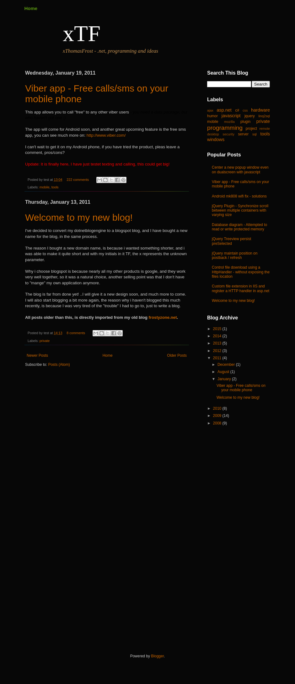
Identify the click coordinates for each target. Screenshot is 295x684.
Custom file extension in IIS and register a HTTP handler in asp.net (240, 288)
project (251, 128)
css (245, 110)
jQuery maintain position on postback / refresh (234, 255)
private (45, 341)
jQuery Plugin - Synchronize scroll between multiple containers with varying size (240, 210)
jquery (249, 116)
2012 (218, 351)
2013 (218, 343)
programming (225, 127)
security (228, 134)
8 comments (76, 333)
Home (31, 8)
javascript (231, 115)
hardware (260, 110)
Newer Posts (37, 355)
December (226, 364)
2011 (218, 358)
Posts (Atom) (59, 364)
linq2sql (264, 116)
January (224, 379)
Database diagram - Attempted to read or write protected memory (239, 227)
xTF (81, 33)
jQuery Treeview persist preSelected (231, 241)
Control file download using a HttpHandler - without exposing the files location (241, 272)
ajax (210, 110)
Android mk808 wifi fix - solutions (239, 196)
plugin (245, 121)
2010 (218, 408)
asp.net (224, 110)
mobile (45, 187)
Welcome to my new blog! (79, 217)
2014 (218, 336)
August (223, 372)
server (243, 134)
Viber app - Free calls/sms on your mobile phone (241, 387)
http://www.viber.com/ (106, 135)
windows (215, 139)
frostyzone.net (162, 317)
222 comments (78, 180)
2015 (218, 329)
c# (237, 110)
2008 (218, 423)
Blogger (157, 656)
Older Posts (177, 355)
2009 (218, 415)
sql (254, 134)
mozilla (229, 122)
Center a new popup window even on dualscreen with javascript (240, 169)
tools (55, 187)
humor (212, 116)
